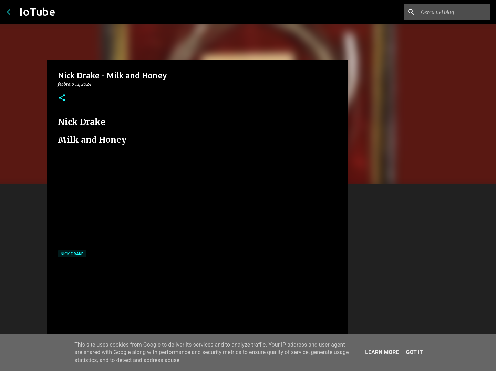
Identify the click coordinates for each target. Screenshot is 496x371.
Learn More (382, 352)
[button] (62, 98)
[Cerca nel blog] (454, 12)
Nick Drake (72, 254)
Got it (414, 352)
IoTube (37, 12)
